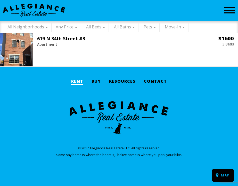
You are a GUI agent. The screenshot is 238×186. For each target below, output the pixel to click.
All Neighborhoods (25, 27)
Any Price (64, 27)
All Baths (122, 27)
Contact (155, 81)
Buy (96, 81)
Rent (77, 81)
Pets (148, 27)
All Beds (93, 27)
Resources (122, 81)
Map (225, 175)
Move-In (173, 27)
